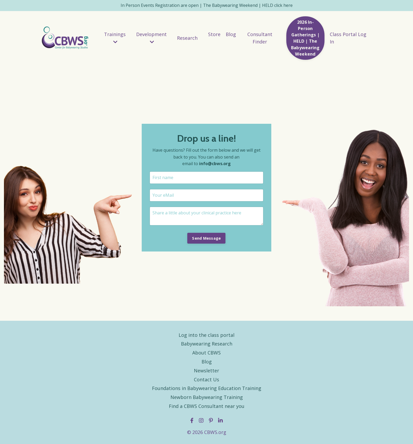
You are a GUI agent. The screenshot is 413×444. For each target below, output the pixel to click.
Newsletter (206, 370)
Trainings (115, 38)
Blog (231, 34)
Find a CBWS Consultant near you (206, 406)
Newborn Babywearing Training (206, 397)
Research (187, 38)
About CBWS (206, 352)
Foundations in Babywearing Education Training (206, 388)
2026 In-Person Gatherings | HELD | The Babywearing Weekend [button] (305, 38)
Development (151, 38)
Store (214, 34)
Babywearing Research (206, 344)
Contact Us (206, 379)
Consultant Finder (259, 38)
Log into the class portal (206, 335)
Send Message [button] (206, 238)
